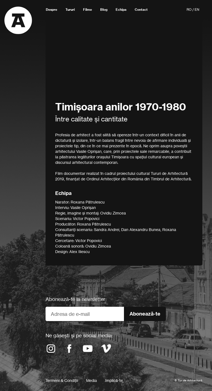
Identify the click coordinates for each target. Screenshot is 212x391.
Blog (103, 9)
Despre (51, 9)
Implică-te (114, 380)
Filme (87, 9)
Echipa (121, 9)
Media (91, 380)
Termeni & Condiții (62, 380)
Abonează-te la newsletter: (76, 299)
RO (189, 9)
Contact (141, 9)
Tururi (70, 9)
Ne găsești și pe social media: (79, 335)
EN (197, 9)
